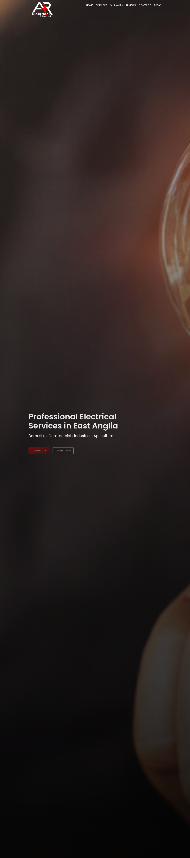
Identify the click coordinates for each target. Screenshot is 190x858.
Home (89, 5)
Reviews (131, 5)
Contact (145, 5)
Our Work (116, 5)
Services (101, 5)
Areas (158, 5)
